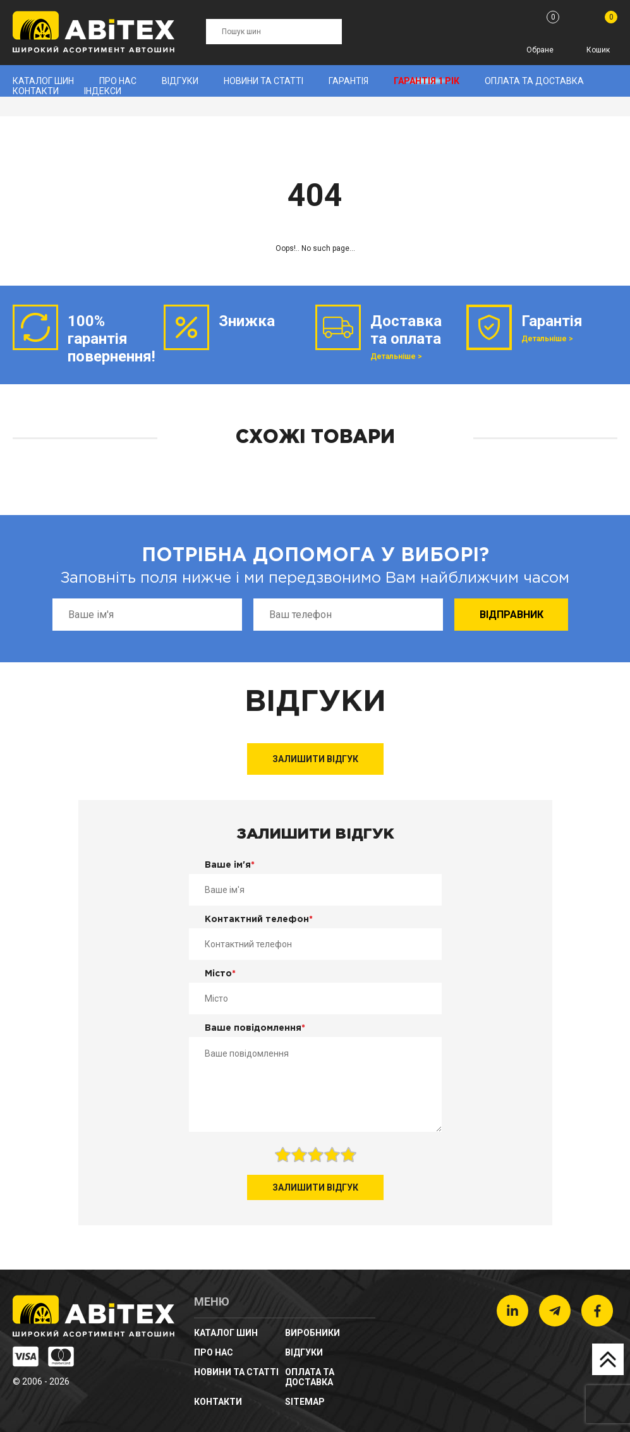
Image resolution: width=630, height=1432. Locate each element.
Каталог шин (43, 81)
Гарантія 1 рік (426, 81)
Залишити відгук (315, 759)
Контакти (36, 91)
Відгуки (180, 81)
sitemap (305, 1402)
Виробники (312, 1333)
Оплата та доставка (534, 81)
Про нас (117, 81)
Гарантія (348, 81)
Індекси (102, 91)
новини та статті (263, 81)
